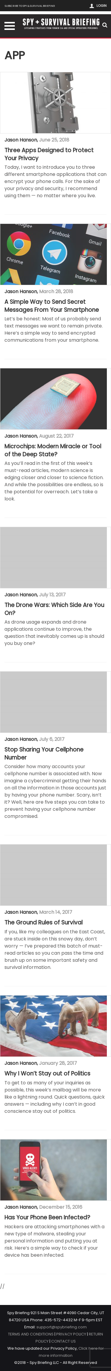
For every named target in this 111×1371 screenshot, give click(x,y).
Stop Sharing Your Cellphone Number (43, 754)
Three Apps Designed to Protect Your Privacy (49, 154)
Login (101, 5)
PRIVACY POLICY (71, 1334)
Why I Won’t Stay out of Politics (47, 1074)
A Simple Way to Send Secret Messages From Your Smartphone (51, 306)
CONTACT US (63, 1341)
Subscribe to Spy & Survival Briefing (30, 5)
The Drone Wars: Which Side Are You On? (54, 609)
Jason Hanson (20, 140)
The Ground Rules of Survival (43, 923)
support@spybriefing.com (61, 1327)
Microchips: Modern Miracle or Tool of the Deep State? (52, 450)
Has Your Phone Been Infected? (47, 1217)
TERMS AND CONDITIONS (31, 1334)
